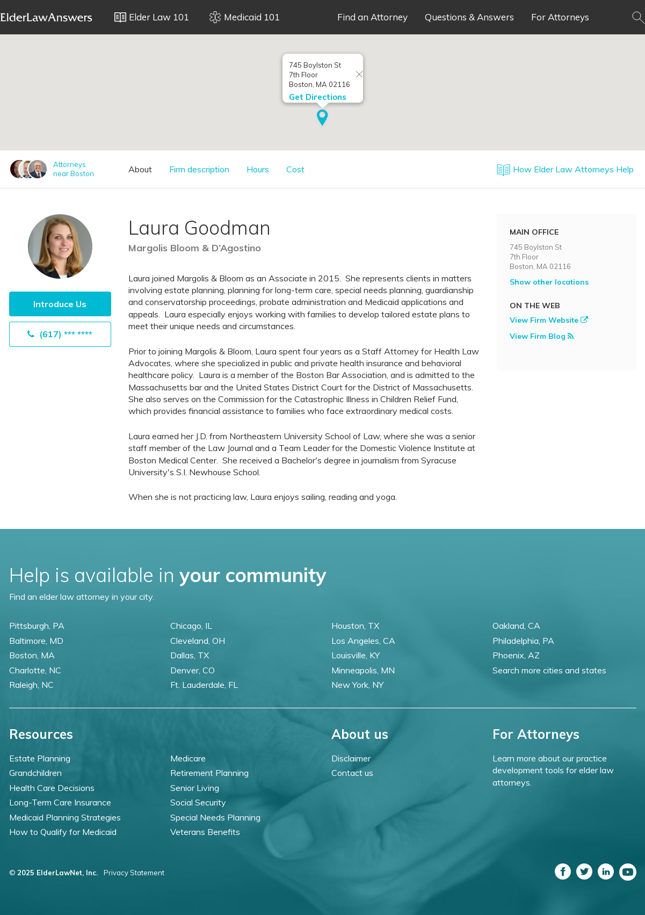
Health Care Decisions (52, 787)
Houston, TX (355, 625)
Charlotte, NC (35, 670)
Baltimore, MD (36, 640)
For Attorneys (560, 17)
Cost (295, 169)
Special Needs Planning (215, 817)
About (140, 169)
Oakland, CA (516, 625)
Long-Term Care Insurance (60, 802)
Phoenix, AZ (516, 655)
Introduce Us (59, 304)
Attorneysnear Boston (73, 169)
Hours (258, 169)
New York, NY (357, 684)
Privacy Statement (134, 872)
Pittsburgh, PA (36, 625)
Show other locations (549, 282)
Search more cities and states (549, 670)
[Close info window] (359, 75)
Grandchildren (35, 772)
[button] (322, 118)
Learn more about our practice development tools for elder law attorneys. (553, 770)
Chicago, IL (191, 625)
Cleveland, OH (197, 640)
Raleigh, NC (31, 684)
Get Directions (317, 97)
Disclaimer (351, 758)
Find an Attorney (372, 17)
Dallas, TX (189, 655)
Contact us (352, 772)
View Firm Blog (542, 336)
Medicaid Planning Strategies (65, 817)
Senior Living (194, 787)
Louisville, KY (355, 655)
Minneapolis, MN (363, 670)
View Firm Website (549, 320)
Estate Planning (39, 758)
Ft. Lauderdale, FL (204, 684)
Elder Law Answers (47, 17)
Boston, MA (32, 655)
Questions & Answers (469, 17)
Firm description (199, 169)
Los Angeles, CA (363, 640)
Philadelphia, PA (523, 640)
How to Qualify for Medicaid (63, 831)
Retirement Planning (209, 772)
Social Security (198, 802)
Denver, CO (192, 670)
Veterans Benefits (205, 831)
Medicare (188, 758)
